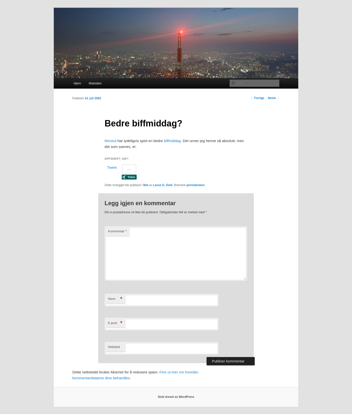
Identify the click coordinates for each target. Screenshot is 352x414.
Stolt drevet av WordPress (176, 397)
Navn (115, 298)
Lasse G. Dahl (162, 185)
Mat (145, 185)
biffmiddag (172, 141)
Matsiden (95, 83)
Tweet (112, 167)
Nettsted (114, 347)
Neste (274, 98)
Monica (110, 141)
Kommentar (117, 231)
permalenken (196, 185)
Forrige (257, 98)
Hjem (77, 83)
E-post (115, 323)
